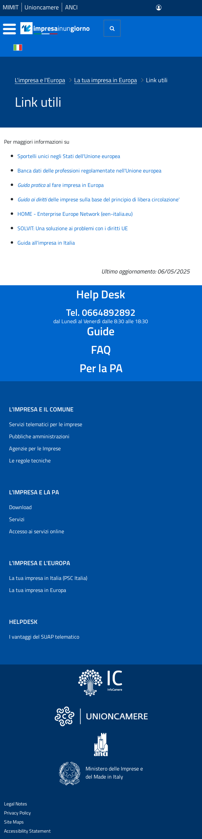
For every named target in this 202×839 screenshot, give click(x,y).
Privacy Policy (17, 812)
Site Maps (14, 821)
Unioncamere (41, 7)
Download (20, 507)
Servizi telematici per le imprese (45, 424)
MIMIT (10, 7)
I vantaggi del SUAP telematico (44, 637)
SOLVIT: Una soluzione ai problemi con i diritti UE (72, 228)
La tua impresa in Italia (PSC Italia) (48, 578)
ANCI (71, 7)
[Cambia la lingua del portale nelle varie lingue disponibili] (18, 47)
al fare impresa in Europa (60, 185)
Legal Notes (15, 803)
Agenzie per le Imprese (35, 448)
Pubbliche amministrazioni (39, 436)
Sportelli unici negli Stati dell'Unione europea (68, 156)
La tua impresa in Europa (37, 590)
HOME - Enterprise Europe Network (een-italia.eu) (75, 214)
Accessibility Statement (27, 830)
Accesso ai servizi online (36, 531)
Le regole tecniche (30, 460)
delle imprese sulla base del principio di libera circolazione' (98, 199)
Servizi (16, 519)
